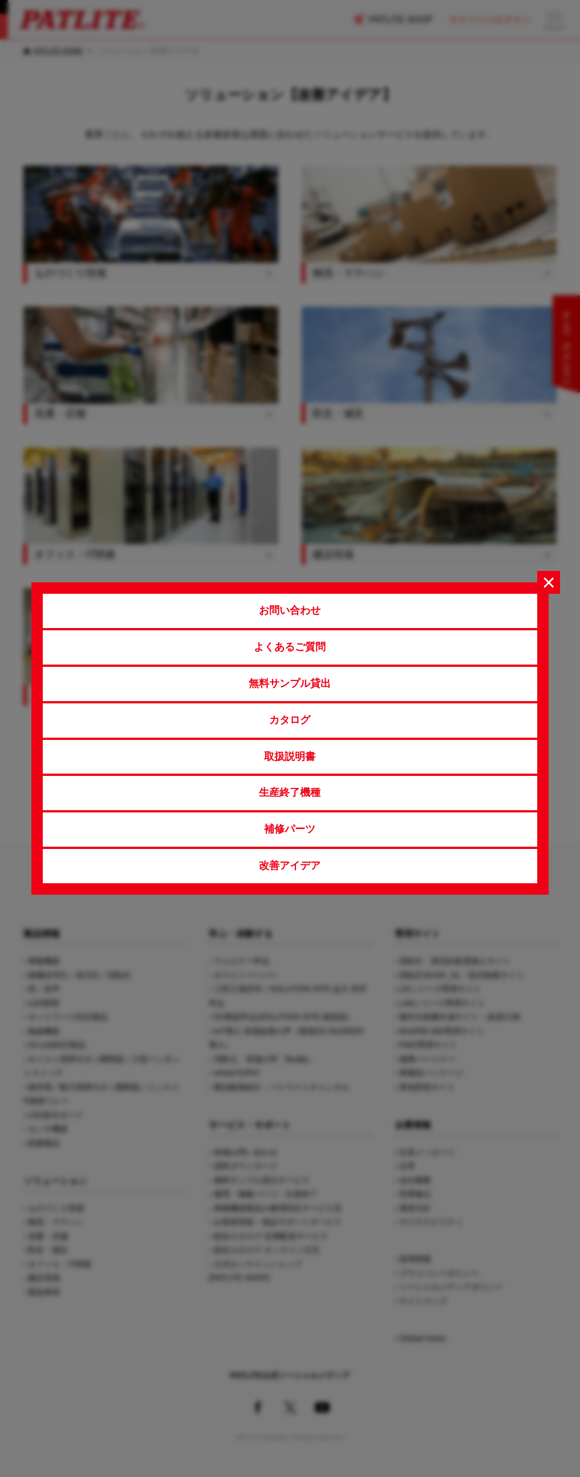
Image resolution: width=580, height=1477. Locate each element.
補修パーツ (289, 829)
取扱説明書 (289, 756)
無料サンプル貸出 (290, 683)
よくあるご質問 (290, 647)
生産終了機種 (290, 792)
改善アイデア (290, 865)
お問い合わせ (290, 610)
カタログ (289, 720)
